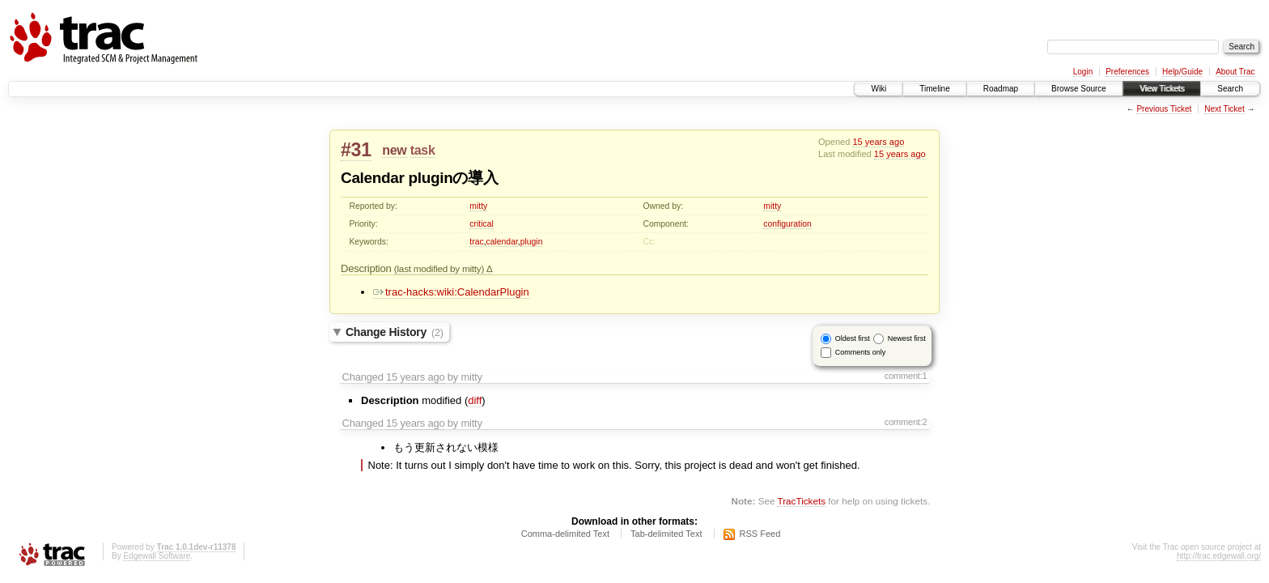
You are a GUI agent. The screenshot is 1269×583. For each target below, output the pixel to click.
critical (481, 223)
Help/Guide (1182, 71)
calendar (502, 241)
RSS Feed (760, 533)
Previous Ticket (1163, 108)
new (394, 150)
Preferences (1127, 71)
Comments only (860, 352)
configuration (787, 223)
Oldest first (852, 338)
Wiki (878, 88)
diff (475, 400)
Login (1083, 71)
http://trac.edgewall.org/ (1219, 555)
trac (476, 241)
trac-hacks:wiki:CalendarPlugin (451, 292)
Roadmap (1000, 88)
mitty (478, 206)
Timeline (934, 88)
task (422, 150)
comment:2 (906, 422)
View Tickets (1162, 88)
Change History (395, 332)
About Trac (1235, 71)
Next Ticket (1224, 108)
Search (1230, 88)
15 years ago (878, 142)
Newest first (907, 338)
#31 (356, 149)
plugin (531, 241)
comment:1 (906, 376)
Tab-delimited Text (666, 533)
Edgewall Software (156, 555)
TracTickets (801, 501)
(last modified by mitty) (440, 268)
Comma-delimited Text (565, 533)
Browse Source (1078, 88)
